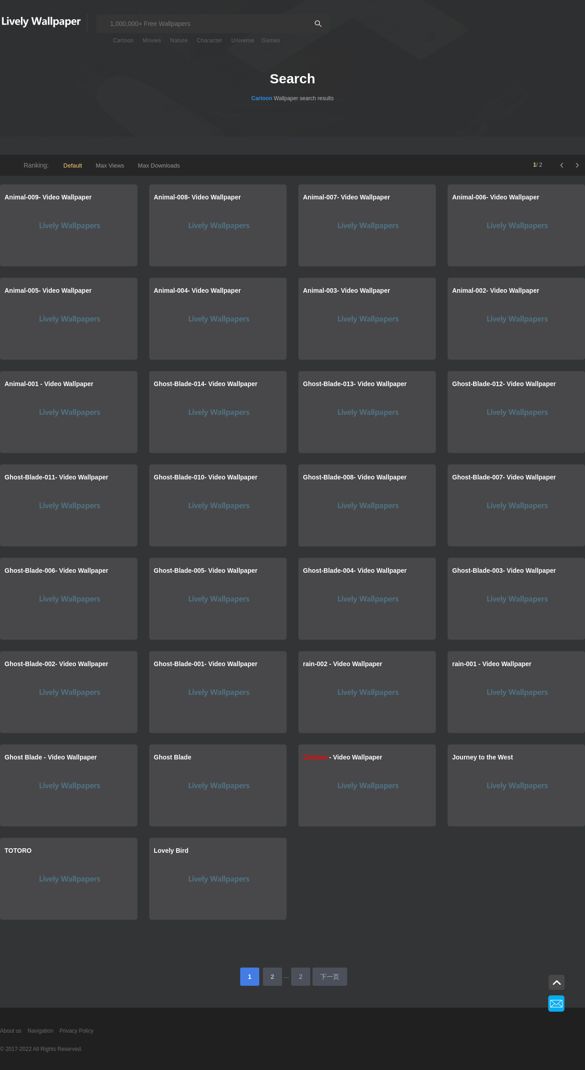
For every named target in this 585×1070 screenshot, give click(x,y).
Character (209, 40)
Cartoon (123, 40)
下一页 (329, 976)
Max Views (110, 165)
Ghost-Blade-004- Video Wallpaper (355, 570)
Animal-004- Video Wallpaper (197, 290)
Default (72, 165)
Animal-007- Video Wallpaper (346, 197)
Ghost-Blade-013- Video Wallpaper (355, 383)
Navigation (41, 1031)
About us (10, 1031)
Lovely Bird (171, 850)
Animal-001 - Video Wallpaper (49, 383)
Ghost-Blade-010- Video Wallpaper (205, 477)
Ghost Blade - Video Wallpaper (51, 757)
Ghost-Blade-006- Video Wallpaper (56, 570)
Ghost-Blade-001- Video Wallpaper (205, 663)
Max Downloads (159, 165)
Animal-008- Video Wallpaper (197, 197)
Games (271, 40)
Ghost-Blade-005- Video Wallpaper (205, 570)
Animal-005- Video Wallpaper (48, 290)
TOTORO (18, 850)
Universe (243, 40)
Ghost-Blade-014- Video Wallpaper (205, 383)
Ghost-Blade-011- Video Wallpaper (56, 477)
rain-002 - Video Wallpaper (342, 663)
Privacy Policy (77, 1031)
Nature (178, 40)
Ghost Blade (172, 757)
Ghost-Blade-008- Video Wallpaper (355, 477)
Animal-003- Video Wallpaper (346, 290)
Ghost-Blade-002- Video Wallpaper (56, 663)
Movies (152, 40)
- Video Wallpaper (342, 757)
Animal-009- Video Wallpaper (48, 197)
